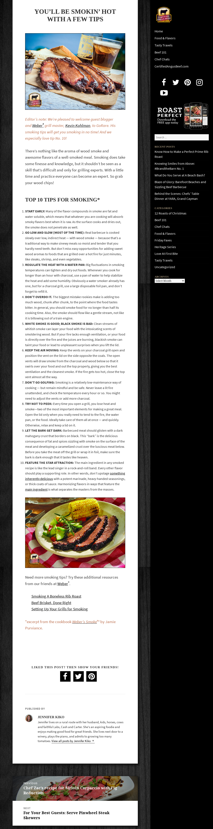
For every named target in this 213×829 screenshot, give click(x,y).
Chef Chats (162, 59)
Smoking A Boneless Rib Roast (56, 596)
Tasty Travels (164, 45)
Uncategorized (165, 267)
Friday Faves (163, 240)
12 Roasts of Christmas (170, 213)
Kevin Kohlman (77, 125)
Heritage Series (165, 247)
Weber (38, 125)
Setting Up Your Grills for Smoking (59, 609)
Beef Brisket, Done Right (51, 602)
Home (159, 31)
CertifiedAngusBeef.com (171, 66)
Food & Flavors (165, 38)
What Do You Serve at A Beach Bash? (180, 175)
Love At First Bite (166, 253)
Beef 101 (161, 52)
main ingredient (36, 489)
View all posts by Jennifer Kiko (71, 741)
